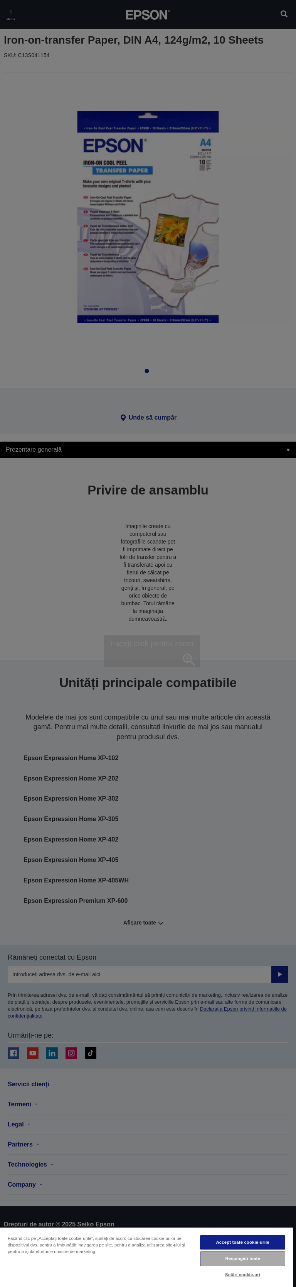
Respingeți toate (242, 1258)
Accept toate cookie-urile (242, 1242)
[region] (146, 1257)
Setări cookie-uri (242, 1274)
